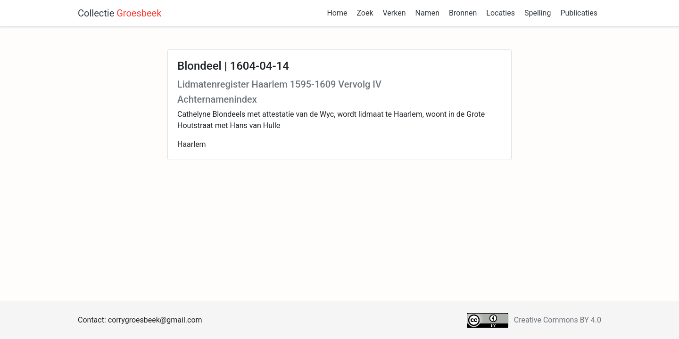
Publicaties (578, 12)
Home (337, 12)
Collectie (119, 13)
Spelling (537, 12)
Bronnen (463, 12)
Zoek (364, 12)
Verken (394, 12)
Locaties (500, 12)
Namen (427, 12)
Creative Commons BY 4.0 (557, 319)
